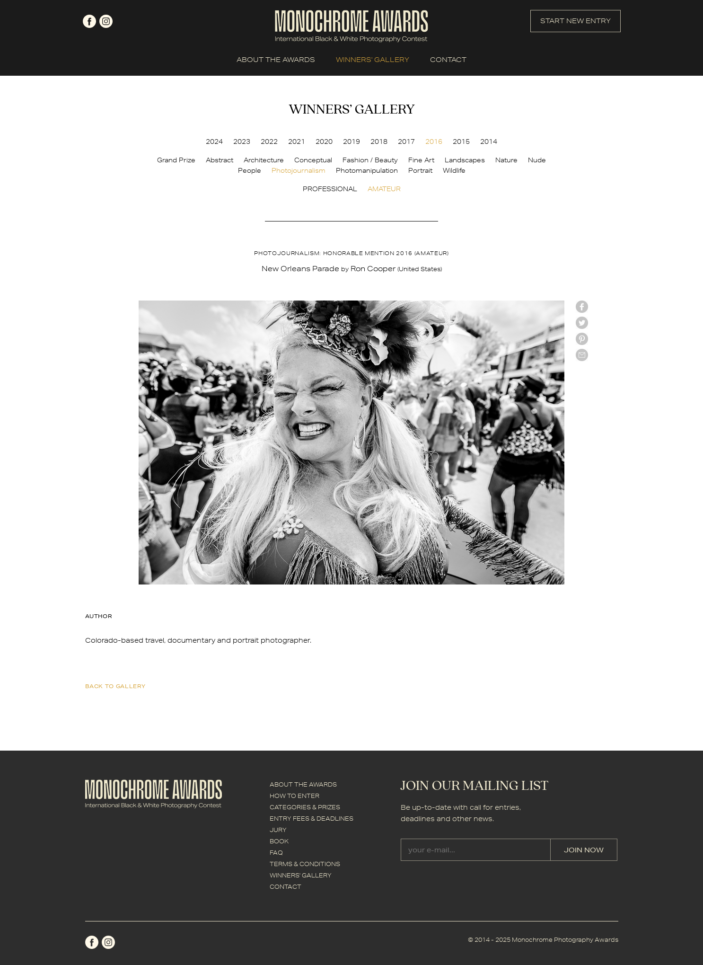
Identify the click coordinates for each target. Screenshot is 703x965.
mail (582, 355)
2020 (324, 141)
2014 (488, 141)
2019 (351, 141)
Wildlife (454, 170)
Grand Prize (176, 160)
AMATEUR (384, 189)
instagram (106, 21)
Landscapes (465, 160)
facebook (89, 21)
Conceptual (313, 160)
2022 (269, 141)
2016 (433, 141)
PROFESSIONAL (330, 189)
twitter (582, 323)
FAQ (276, 853)
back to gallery (115, 686)
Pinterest (582, 339)
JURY (278, 830)
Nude (537, 160)
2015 (461, 141)
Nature (506, 160)
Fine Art (421, 160)
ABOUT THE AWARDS (276, 59)
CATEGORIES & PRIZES (305, 807)
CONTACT (448, 59)
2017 (406, 141)
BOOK (279, 841)
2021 (296, 141)
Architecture (264, 160)
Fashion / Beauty (370, 160)
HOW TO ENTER (294, 796)
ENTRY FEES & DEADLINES (311, 818)
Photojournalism (298, 170)
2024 (214, 141)
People (249, 170)
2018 (378, 141)
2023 (241, 141)
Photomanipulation (367, 170)
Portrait (420, 170)
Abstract (219, 160)
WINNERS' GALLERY (372, 59)
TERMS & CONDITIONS (305, 864)
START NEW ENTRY (575, 21)
